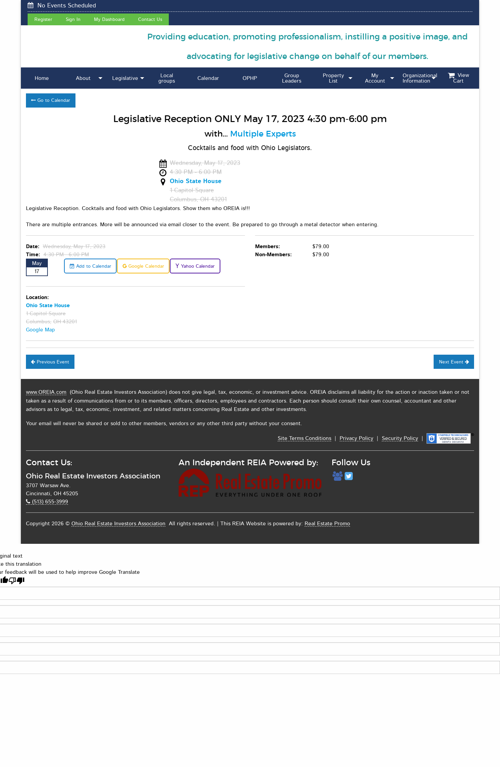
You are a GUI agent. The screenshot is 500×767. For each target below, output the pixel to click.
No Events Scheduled (62, 5)
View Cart (458, 78)
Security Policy (400, 438)
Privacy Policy (356, 438)
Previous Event (50, 361)
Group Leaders (291, 78)
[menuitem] (42, 78)
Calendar (208, 78)
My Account (375, 78)
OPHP (250, 78)
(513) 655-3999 (47, 501)
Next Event (454, 361)
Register (43, 19)
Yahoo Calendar (195, 266)
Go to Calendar (50, 100)
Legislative (125, 78)
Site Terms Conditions (304, 438)
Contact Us (150, 19)
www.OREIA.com (46, 392)
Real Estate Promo (327, 523)
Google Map (40, 329)
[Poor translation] (16, 580)
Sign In (73, 19)
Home (42, 78)
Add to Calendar (90, 266)
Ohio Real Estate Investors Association (118, 523)
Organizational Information (420, 78)
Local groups (166, 78)
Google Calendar (143, 266)
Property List (333, 78)
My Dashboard (109, 19)
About (83, 78)
